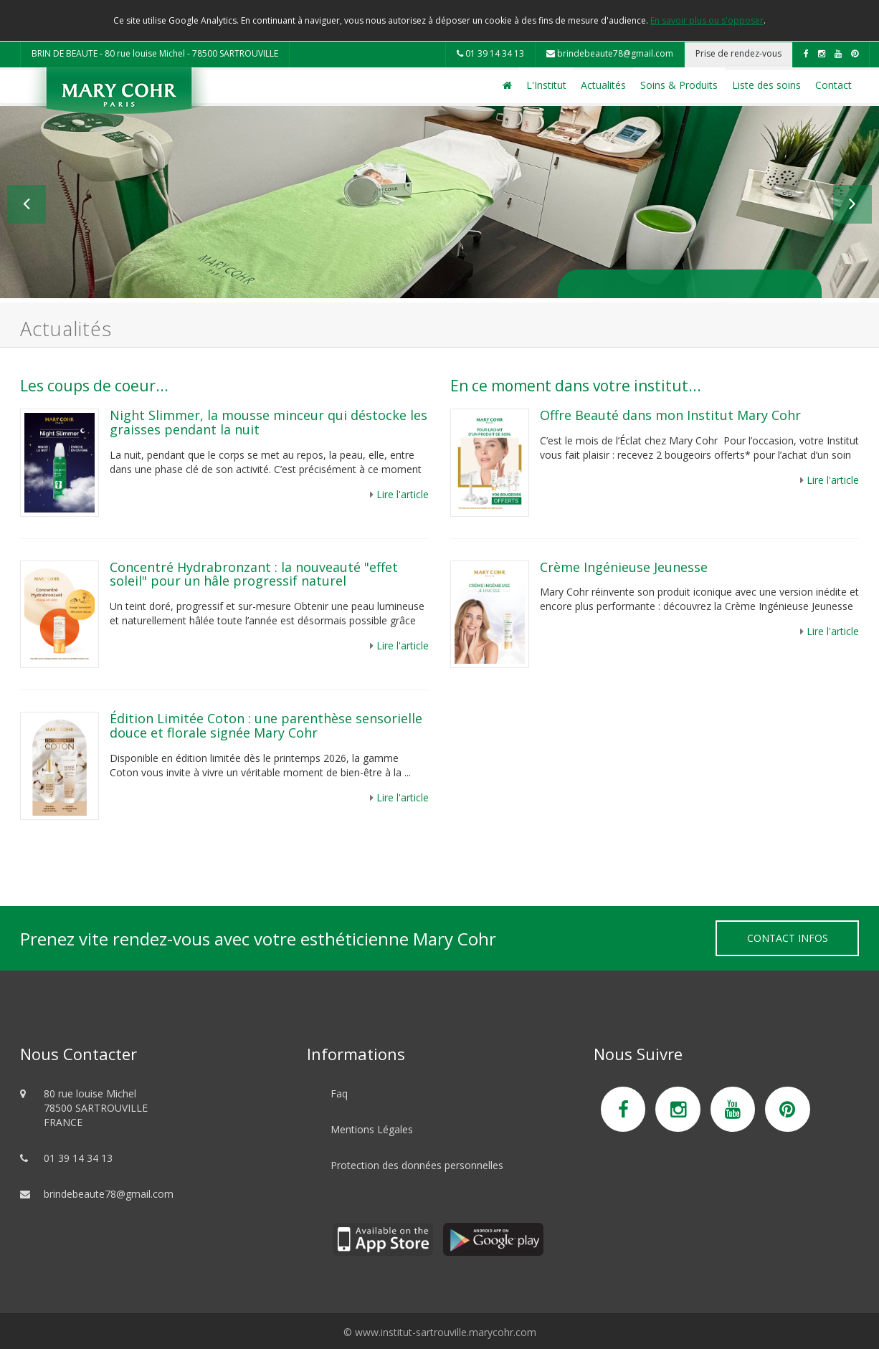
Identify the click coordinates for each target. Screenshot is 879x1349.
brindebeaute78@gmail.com (609, 53)
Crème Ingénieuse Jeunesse (624, 567)
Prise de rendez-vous (738, 53)
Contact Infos (787, 938)
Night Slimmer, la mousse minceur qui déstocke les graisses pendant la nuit (268, 422)
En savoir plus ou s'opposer (707, 20)
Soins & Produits (679, 85)
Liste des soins (766, 85)
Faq (339, 1093)
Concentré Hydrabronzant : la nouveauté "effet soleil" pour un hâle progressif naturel (254, 574)
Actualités (603, 85)
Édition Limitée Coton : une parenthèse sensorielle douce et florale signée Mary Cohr (266, 725)
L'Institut (546, 85)
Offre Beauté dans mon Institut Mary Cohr (672, 415)
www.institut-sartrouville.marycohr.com (445, 1332)
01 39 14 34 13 (490, 53)
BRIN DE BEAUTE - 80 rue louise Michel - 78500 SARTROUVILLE (155, 53)
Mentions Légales (372, 1129)
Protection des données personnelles (417, 1165)
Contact (833, 85)
